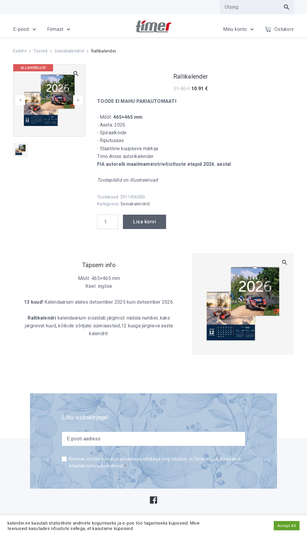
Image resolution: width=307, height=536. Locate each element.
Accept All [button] (286, 525)
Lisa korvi (144, 222)
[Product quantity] (107, 222)
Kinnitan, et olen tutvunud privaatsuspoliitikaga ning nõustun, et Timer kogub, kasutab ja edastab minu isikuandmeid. (155, 463)
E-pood (21, 29)
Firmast (55, 29)
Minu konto (235, 29)
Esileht (19, 51)
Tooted (41, 51)
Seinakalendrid (69, 51)
